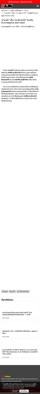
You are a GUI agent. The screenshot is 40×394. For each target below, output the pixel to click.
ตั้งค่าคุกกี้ (14, 391)
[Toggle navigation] (38, 6)
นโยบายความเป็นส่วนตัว (9, 388)
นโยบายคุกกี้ (21, 388)
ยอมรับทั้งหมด (24, 391)
